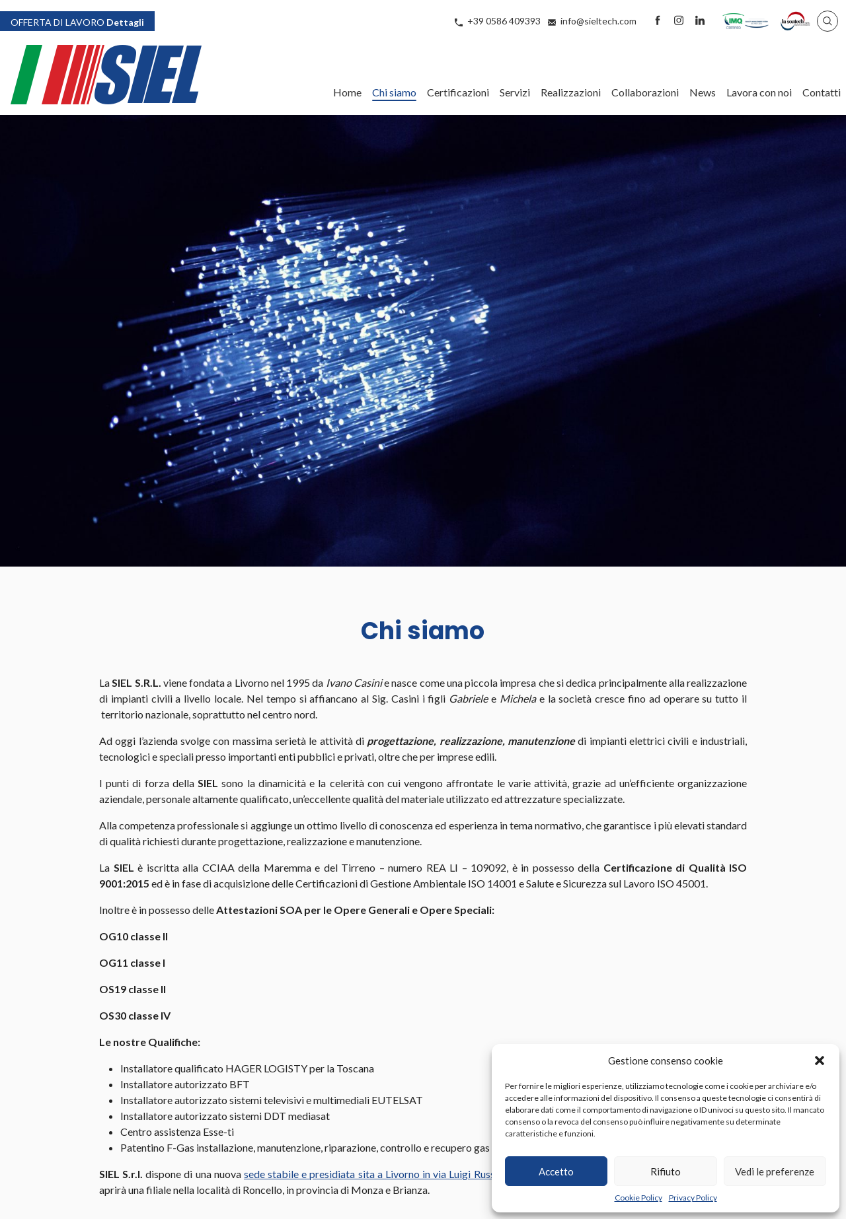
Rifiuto (665, 1171)
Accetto (556, 1171)
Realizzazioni (571, 92)
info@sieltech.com (598, 20)
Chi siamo (394, 92)
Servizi (515, 92)
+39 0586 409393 (504, 20)
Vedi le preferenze (774, 1171)
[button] (819, 1060)
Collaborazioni (645, 92)
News (702, 92)
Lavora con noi (759, 92)
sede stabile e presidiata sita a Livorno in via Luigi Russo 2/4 (381, 1173)
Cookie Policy (638, 1197)
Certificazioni (458, 92)
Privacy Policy (693, 1197)
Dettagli (77, 21)
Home (347, 92)
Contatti (821, 92)
